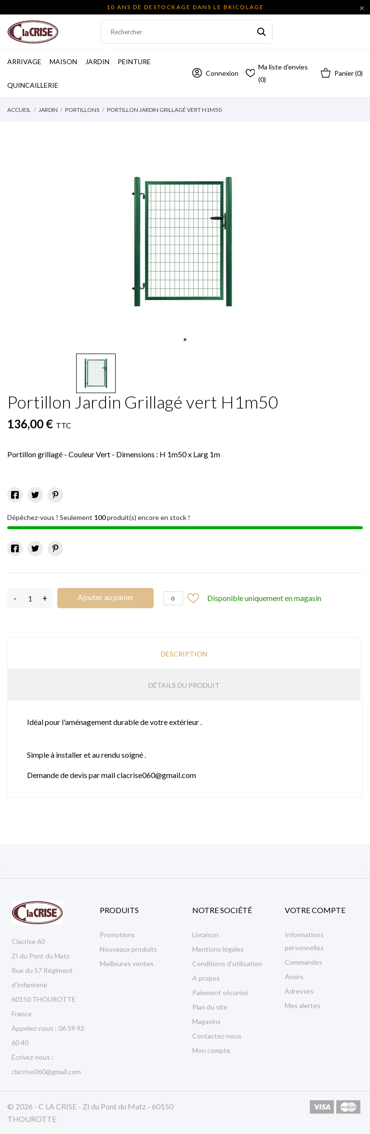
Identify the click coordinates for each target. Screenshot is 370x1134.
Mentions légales (218, 949)
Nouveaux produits (128, 949)
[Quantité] (30, 598)
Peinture (134, 61)
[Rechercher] (187, 32)
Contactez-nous (216, 1036)
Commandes (303, 962)
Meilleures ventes (127, 963)
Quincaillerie (32, 85)
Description (184, 654)
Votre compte (315, 910)
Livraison (205, 934)
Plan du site (209, 1007)
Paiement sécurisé (220, 992)
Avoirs (294, 976)
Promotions (117, 934)
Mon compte (211, 1050)
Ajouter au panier (106, 596)
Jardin (100, 58)
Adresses (299, 991)
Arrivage (27, 58)
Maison (63, 61)
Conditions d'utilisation (227, 963)
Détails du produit (184, 685)
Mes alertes (302, 1005)
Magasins (206, 1021)
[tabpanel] (185, 241)
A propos (206, 978)
